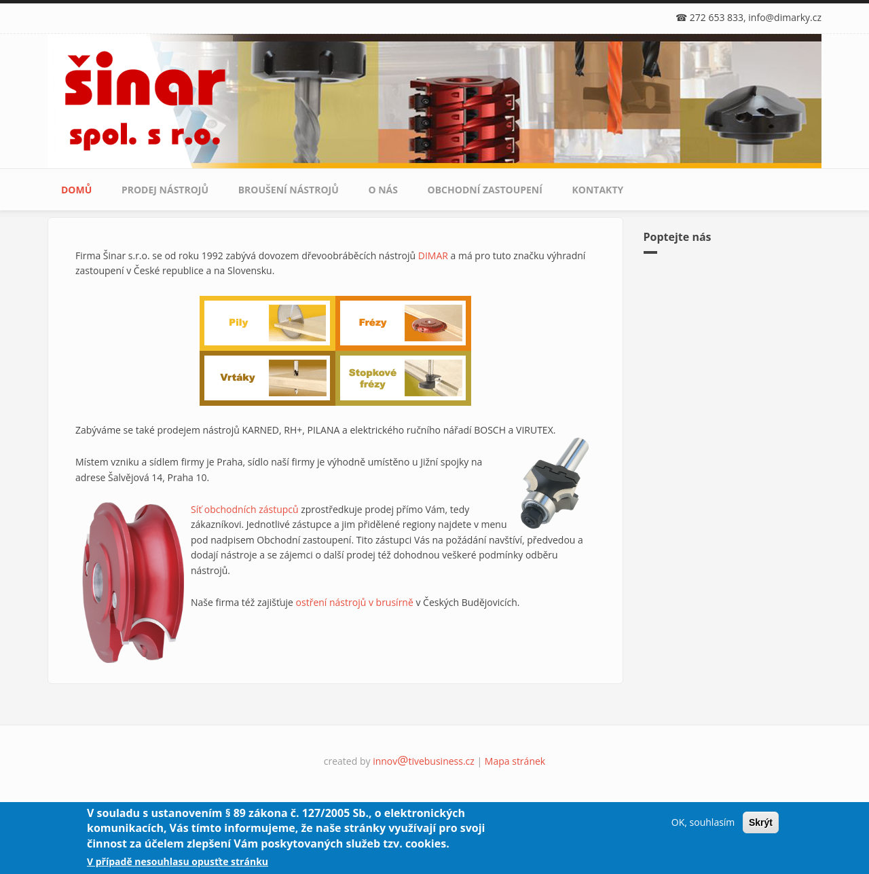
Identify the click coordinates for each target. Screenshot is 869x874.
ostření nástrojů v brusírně (354, 602)
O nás (383, 189)
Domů (76, 189)
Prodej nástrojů (165, 189)
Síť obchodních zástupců (245, 509)
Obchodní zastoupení (485, 189)
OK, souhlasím (703, 822)
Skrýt (761, 822)
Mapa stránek (515, 761)
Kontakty (598, 189)
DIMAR (433, 255)
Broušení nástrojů (288, 189)
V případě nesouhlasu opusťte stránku (177, 861)
